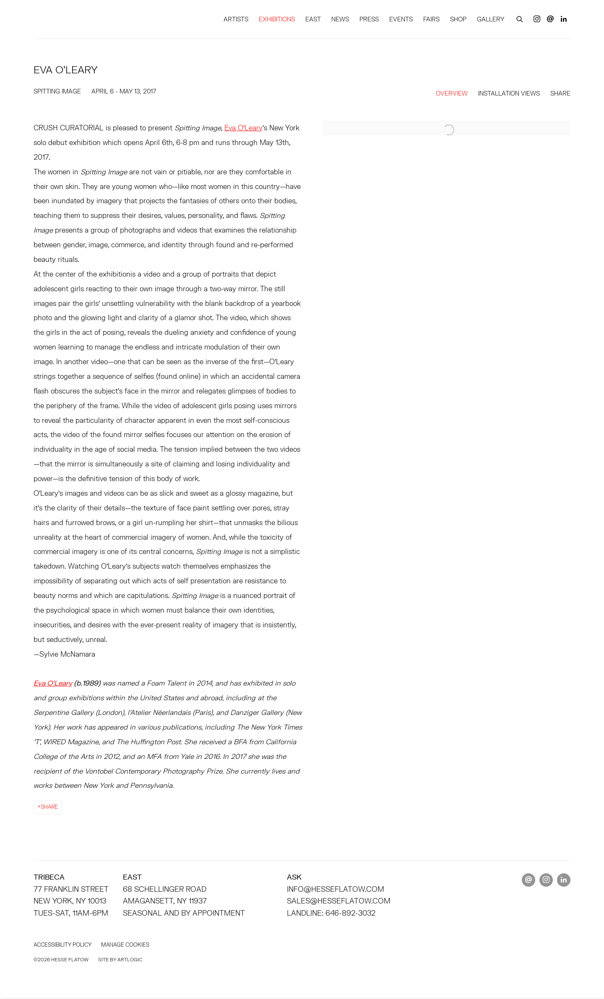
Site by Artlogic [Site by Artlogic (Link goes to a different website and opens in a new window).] (120, 959)
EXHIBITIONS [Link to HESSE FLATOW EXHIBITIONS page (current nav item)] (277, 19)
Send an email (550, 19)
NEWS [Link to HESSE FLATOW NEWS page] (340, 19)
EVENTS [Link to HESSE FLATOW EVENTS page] (401, 19)
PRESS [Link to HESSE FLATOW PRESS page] (369, 19)
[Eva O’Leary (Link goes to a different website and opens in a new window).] (53, 683)
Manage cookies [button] (125, 945)
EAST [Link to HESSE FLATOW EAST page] (313, 19)
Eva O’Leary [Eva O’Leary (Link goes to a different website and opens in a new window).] (243, 128)
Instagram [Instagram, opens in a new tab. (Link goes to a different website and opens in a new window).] (537, 19)
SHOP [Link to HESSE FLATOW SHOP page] (458, 19)
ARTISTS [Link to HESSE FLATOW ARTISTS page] (236, 19)
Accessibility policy (62, 945)
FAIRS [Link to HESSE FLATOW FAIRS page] (431, 19)
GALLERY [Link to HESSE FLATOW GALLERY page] (490, 19)
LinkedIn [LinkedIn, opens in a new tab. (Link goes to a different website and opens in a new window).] (563, 19)
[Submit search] (520, 18)
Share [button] (560, 93)
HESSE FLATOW (96, 19)
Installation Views (509, 93)
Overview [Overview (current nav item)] (452, 93)
